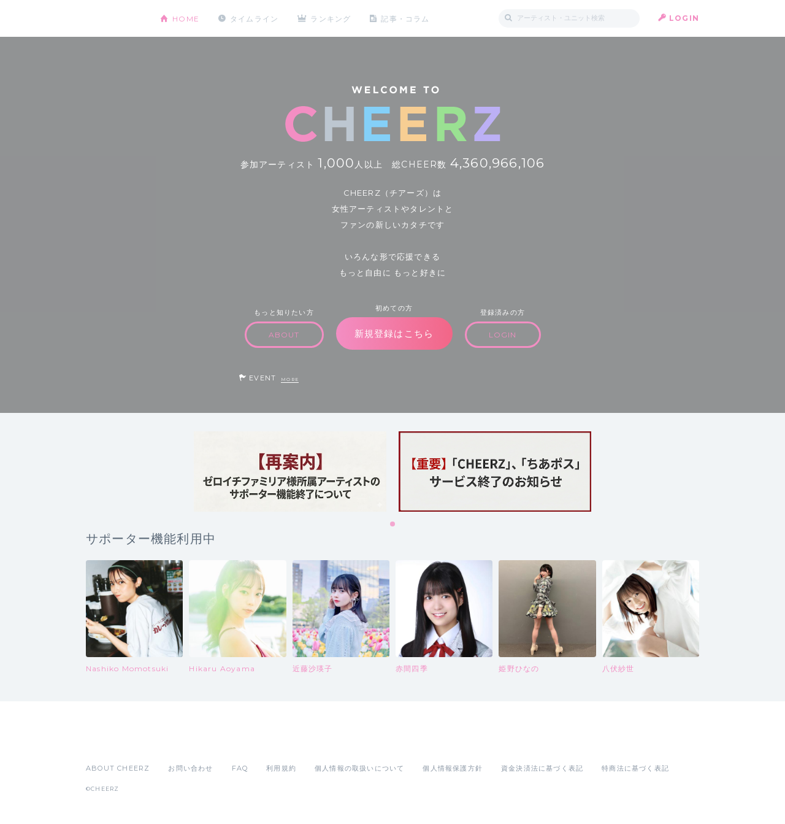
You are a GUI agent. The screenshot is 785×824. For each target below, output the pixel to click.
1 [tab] (393, 525)
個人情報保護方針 (453, 768)
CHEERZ (114, 18)
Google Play (179, 741)
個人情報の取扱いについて (359, 768)
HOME (185, 18)
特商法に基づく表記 (635, 768)
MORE (290, 379)
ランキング (332, 18)
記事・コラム (406, 18)
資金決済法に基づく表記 (542, 768)
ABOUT (284, 334)
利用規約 (281, 768)
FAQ (240, 768)
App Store (114, 741)
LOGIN (684, 18)
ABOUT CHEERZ (118, 768)
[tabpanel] (290, 471)
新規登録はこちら (394, 333)
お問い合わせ (190, 768)
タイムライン (254, 18)
